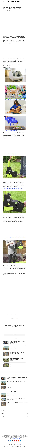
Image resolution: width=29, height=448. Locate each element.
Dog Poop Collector (9, 314)
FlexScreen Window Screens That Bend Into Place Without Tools (17, 342)
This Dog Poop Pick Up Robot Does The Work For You (13, 188)
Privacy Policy (6, 446)
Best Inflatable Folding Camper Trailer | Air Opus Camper (16, 398)
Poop (14, 314)
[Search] (25, 1)
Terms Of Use (12, 446)
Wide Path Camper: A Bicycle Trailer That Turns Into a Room (17, 347)
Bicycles (15, 414)
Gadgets (15, 413)
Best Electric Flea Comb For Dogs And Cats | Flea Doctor (14, 115)
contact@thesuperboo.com (16, 438)
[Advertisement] (14, 51)
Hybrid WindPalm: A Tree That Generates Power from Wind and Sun (17, 364)
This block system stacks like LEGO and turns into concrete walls (17, 353)
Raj (7, 10)
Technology (15, 416)
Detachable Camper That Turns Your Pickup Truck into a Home (16, 359)
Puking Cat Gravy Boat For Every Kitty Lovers (12, 130)
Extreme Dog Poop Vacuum (14, 153)
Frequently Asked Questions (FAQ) (20, 446)
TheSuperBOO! (19, 444)
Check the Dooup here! (11, 271)
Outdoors (15, 410)
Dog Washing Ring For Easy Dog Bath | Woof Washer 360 (15, 99)
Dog (4, 314)
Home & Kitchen (15, 411)
